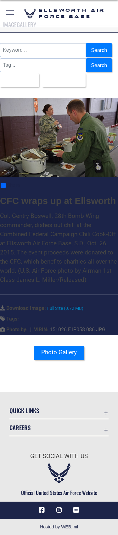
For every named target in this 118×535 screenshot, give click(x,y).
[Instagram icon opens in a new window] (59, 510)
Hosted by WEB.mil (59, 526)
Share (10, 185)
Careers (20, 427)
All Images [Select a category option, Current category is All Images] (17, 80)
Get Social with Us (59, 456)
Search (99, 50)
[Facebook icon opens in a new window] (42, 510)
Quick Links (24, 410)
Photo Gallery (59, 352)
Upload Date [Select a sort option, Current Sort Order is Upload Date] (62, 80)
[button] (10, 13)
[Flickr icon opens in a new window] (76, 510)
